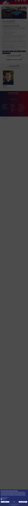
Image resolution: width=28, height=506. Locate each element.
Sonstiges (3, 499)
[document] (14, 494)
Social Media (3, 498)
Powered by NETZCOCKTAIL (14, 505)
